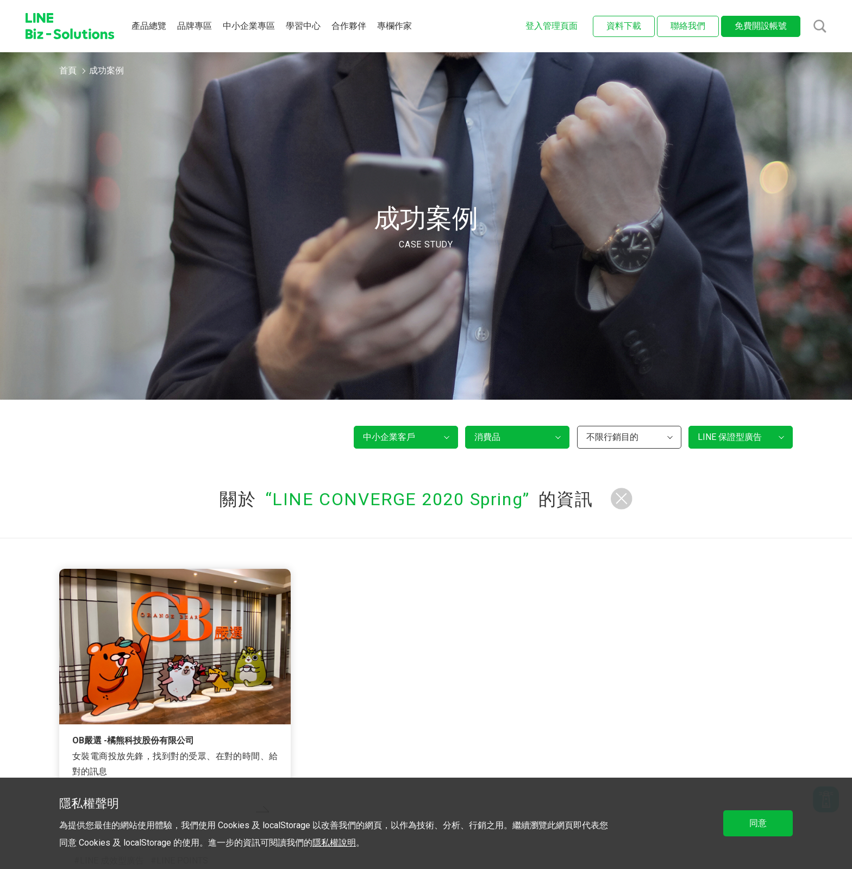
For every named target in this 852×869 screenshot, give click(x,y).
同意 (758, 823)
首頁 (68, 70)
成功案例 (106, 70)
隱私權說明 (334, 842)
